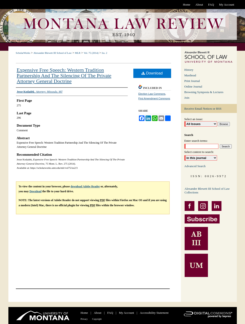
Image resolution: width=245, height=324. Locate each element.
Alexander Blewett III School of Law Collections (207, 190)
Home (84, 312)
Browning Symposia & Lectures (204, 92)
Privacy (84, 319)
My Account (126, 312)
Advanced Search (195, 166)
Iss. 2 (104, 52)
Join (187, 97)
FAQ (110, 312)
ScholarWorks (23, 52)
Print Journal (192, 81)
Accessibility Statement (154, 312)
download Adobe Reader (85, 186)
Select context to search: (199, 152)
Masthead (190, 75)
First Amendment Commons (154, 98)
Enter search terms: (196, 140)
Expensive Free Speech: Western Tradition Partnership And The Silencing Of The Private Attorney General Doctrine (64, 75)
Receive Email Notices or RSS (203, 108)
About (97, 312)
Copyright (97, 319)
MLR (77, 52)
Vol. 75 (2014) (91, 52)
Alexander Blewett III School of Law (52, 52)
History (188, 69)
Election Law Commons (152, 93)
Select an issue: (193, 119)
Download (152, 73)
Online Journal (193, 86)
